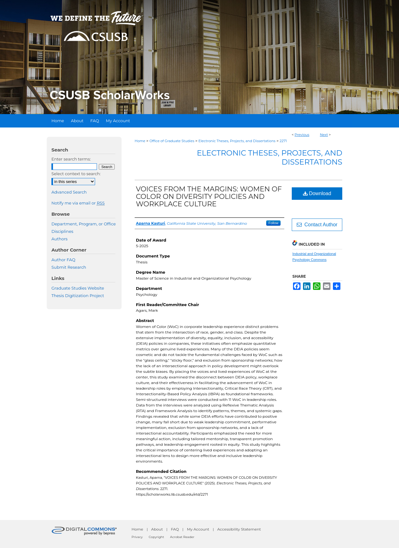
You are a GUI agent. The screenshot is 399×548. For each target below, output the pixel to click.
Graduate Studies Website (77, 288)
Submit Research (68, 267)
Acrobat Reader (182, 537)
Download (317, 193)
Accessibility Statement (239, 529)
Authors (59, 238)
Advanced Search (69, 192)
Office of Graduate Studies (171, 141)
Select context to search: (76, 173)
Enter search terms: (71, 158)
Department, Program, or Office (83, 223)
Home (140, 141)
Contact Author (317, 224)
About (157, 529)
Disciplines (62, 231)
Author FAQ (63, 259)
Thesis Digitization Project (77, 295)
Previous (302, 134)
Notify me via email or (78, 202)
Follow (273, 223)
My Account (198, 529)
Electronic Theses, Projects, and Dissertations (237, 141)
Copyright (156, 537)
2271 (283, 141)
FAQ (175, 529)
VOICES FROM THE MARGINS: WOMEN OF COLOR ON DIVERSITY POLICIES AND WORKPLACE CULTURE (209, 196)
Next (324, 134)
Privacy (137, 537)
